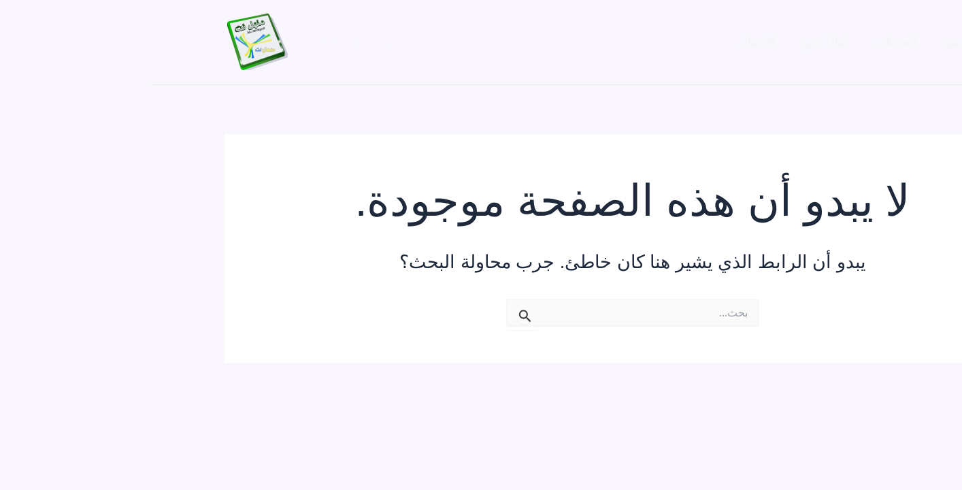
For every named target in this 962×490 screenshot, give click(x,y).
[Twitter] (177, 43)
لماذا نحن (677, 42)
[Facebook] (206, 43)
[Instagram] (235, 43)
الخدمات (747, 42)
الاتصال (611, 42)
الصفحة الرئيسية (835, 42)
